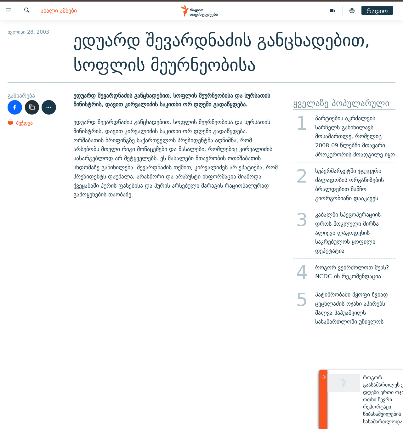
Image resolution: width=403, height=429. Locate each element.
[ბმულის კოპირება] (32, 107)
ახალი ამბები (59, 10)
